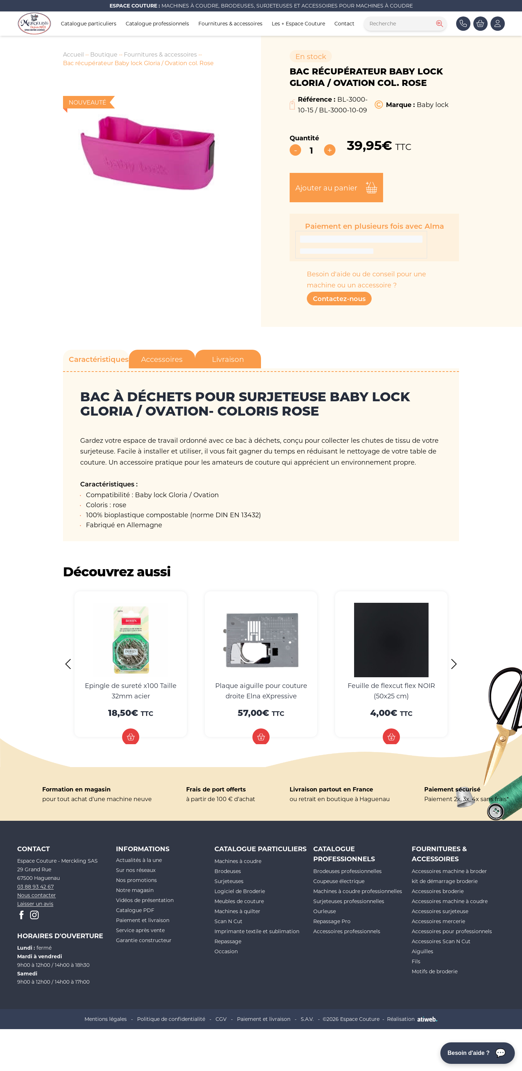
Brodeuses (227, 871)
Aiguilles (422, 951)
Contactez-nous (339, 298)
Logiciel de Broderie (239, 891)
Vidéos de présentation (145, 900)
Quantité (304, 138)
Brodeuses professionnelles (347, 871)
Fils (416, 961)
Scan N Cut (228, 921)
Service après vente (140, 930)
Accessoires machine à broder (449, 871)
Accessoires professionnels (346, 931)
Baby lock (433, 104)
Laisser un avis (35, 903)
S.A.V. (307, 1019)
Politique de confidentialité (171, 1019)
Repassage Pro (332, 921)
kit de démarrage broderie (445, 881)
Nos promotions (136, 880)
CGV (221, 1019)
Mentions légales (105, 1019)
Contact (344, 23)
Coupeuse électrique (338, 881)
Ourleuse (324, 911)
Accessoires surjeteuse (440, 911)
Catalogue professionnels (157, 23)
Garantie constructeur (143, 940)
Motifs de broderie (435, 971)
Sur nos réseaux (135, 870)
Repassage (227, 941)
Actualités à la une (139, 860)
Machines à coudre (237, 861)
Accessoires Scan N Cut (441, 941)
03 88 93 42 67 (35, 886)
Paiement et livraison (142, 920)
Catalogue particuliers (88, 23)
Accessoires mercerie (438, 921)
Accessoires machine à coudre (450, 901)
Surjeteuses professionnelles (348, 901)
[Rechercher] (439, 23)
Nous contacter (36, 895)
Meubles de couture (239, 901)
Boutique (103, 54)
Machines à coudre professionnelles (357, 891)
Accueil (73, 54)
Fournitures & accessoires (230, 23)
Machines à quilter (237, 911)
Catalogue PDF (135, 910)
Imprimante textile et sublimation (256, 931)
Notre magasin (135, 890)
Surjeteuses (228, 881)
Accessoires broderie (438, 891)
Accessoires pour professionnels (452, 931)
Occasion (226, 951)
